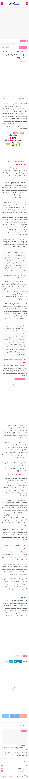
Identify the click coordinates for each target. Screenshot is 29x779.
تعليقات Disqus (5, 716)
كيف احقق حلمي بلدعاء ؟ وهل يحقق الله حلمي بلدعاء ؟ (15, 748)
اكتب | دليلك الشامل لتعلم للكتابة (8, 776)
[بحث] (2, 3)
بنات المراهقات (14, 765)
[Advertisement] (14, 23)
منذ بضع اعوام (23, 745)
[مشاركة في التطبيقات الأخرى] (7, 661)
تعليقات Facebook (14, 716)
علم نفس (14, 771)
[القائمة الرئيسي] (27, 3)
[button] (20, 661)
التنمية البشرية (23, 48)
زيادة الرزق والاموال (14, 768)
